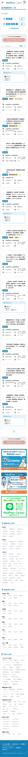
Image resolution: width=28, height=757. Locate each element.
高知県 (21, 639)
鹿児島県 (16, 647)
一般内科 (5, 529)
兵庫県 (21, 624)
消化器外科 (5, 544)
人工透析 (18, 554)
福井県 (21, 611)
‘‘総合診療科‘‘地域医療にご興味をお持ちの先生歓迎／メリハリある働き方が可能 (15, 346)
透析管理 (5, 704)
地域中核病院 (6, 672)
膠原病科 (5, 536)
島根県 (9, 632)
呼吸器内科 (19, 529)
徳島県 (4, 639)
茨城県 (4, 603)
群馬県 (15, 603)
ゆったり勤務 (15, 662)
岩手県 (15, 595)
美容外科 (19, 578)
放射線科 (11, 573)
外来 (4, 702)
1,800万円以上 (6, 724)
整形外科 (5, 546)
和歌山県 (10, 626)
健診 (12, 694)
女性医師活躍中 (15, 677)
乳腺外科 (5, 548)
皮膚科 (4, 566)
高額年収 (5, 660)
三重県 (21, 618)
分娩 (15, 704)
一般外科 (5, 541)
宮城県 (21, 595)
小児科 (18, 561)
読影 (24, 702)
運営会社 (18, 747)
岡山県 (15, 632)
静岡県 (9, 618)
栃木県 (9, 603)
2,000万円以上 (15, 724)
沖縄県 (22, 647)
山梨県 (4, 613)
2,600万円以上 (6, 728)
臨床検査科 (5, 582)
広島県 (21, 632)
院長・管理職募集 (15, 672)
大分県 (4, 647)
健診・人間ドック (20, 559)
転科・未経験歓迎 (18, 679)
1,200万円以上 (15, 719)
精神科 (4, 575)
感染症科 (19, 534)
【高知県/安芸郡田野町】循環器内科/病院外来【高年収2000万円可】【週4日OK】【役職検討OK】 (15, 121)
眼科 (20, 563)
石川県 (15, 611)
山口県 (4, 634)
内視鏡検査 (5, 711)
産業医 (16, 575)
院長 (4, 734)
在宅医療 (5, 554)
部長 (14, 734)
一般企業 (11, 696)
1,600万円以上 (15, 721)
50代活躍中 (5, 681)
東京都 (9, 605)
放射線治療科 (19, 573)
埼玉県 (21, 603)
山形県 (9, 598)
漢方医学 (5, 578)
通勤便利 (11, 667)
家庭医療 (12, 534)
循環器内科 (12, 529)
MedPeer (4, 749)
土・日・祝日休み (7, 665)
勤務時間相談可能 (18, 665)
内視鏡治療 (13, 711)
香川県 (9, 639)
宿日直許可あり (6, 684)
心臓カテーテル (6, 713)
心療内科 (10, 575)
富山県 (9, 611)
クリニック (5, 691)
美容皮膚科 (12, 578)
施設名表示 (15, 684)
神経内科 (19, 531)
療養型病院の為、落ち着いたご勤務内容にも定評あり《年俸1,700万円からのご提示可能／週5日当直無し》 (16, 322)
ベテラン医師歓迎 (7, 679)
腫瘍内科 (11, 536)
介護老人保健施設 (20, 694)
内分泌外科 (18, 546)
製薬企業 (5, 696)
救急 (10, 704)
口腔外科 (11, 548)
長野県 (9, 613)
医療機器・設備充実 (20, 669)
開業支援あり (6, 674)
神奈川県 (16, 605)
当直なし (23, 660)
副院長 (8, 734)
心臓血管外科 (12, 541)
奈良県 (4, 626)
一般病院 (5, 689)
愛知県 (15, 618)
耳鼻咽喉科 (5, 561)
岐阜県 (4, 618)
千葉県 (4, 605)
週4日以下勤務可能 (13, 660)
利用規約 (23, 744)
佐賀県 (9, 645)
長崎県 (15, 645)
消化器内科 (5, 531)
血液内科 (12, 531)
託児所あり (14, 674)
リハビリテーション (15, 691)
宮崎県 (9, 647)
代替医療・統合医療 (7, 580)
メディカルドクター (13, 706)
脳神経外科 (13, 544)
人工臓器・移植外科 (14, 556)
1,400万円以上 (6, 721)
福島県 (15, 598)
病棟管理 (9, 702)
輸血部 (21, 580)
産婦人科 (5, 563)
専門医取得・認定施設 (8, 669)
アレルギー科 (21, 568)
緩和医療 (5, 573)
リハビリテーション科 (15, 570)
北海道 (4, 595)
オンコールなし (6, 662)
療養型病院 (12, 689)
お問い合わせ (15, 744)
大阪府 (15, 624)
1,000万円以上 (6, 719)
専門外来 (16, 709)
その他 (12, 582)
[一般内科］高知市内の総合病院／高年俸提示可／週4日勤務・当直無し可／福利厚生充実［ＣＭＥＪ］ (16, 233)
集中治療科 (13, 568)
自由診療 (19, 713)
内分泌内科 (5, 534)
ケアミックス (6, 694)
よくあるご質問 (6, 744)
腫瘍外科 (5, 559)
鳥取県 (4, 632)
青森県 (9, 595)
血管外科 (18, 548)
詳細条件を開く (14, 28)
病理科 (16, 580)
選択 (22, 19)
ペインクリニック (18, 566)
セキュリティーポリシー (8, 747)
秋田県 (4, 598)
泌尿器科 (12, 561)
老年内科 (5, 556)
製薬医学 (23, 575)
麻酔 (13, 713)
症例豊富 (18, 667)
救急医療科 (5, 568)
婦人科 (15, 563)
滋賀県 (4, 624)
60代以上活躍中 (14, 681)
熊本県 (21, 645)
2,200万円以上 (6, 726)
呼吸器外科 (20, 541)
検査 (15, 702)
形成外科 (11, 546)
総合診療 (11, 559)
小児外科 (20, 544)
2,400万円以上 (15, 726)
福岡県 (4, 645)
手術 (19, 702)
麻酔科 (9, 566)
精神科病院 (19, 689)
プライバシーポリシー (7, 746)
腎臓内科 (11, 554)
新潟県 (4, 611)
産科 (10, 563)
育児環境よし (6, 677)
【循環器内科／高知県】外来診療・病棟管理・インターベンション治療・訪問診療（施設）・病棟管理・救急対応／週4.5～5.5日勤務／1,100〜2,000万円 (15, 56)
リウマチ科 (5, 570)
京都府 (9, 624)
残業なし (5, 667)
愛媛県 (15, 639)
